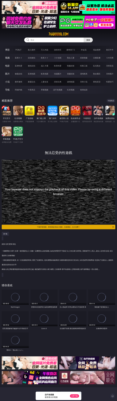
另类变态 (109, 66)
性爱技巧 (109, 81)
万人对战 (44, 50)
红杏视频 (70, 89)
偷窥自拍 (18, 74)
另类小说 (83, 81)
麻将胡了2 (70, 50)
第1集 (5, 234)
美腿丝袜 (70, 74)
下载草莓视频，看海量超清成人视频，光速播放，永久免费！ (75, 227)
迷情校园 (70, 81)
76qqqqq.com (58, 34)
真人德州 (31, 50)
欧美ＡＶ (44, 58)
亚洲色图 (31, 74)
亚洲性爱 (18, 66)
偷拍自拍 (31, 66)
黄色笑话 (96, 81)
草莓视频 (44, 89)
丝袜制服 (83, 58)
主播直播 (96, 58)
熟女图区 (96, 74)
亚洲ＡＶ (18, 58)
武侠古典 (57, 81)
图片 (7, 73)
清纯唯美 (83, 74)
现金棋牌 (96, 50)
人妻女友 (44, 81)
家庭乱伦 (31, 81)
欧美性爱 (57, 66)
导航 (7, 89)
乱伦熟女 (96, 66)
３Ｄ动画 (57, 58)
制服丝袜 (70, 66)
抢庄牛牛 (109, 50)
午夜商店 (31, 89)
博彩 (7, 49)
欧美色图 (44, 74)
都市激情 (18, 81)
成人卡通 (44, 66)
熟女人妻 (70, 58)
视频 (7, 57)
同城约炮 (18, 89)
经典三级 (83, 66)
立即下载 (74, 396)
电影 (7, 65)
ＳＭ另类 (109, 58)
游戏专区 (57, 50)
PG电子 (18, 50)
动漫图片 (57, 74)
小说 (7, 81)
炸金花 (83, 50)
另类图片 (109, 74)
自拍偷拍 (31, 58)
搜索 (88, 40)
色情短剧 (83, 89)
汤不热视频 (57, 89)
